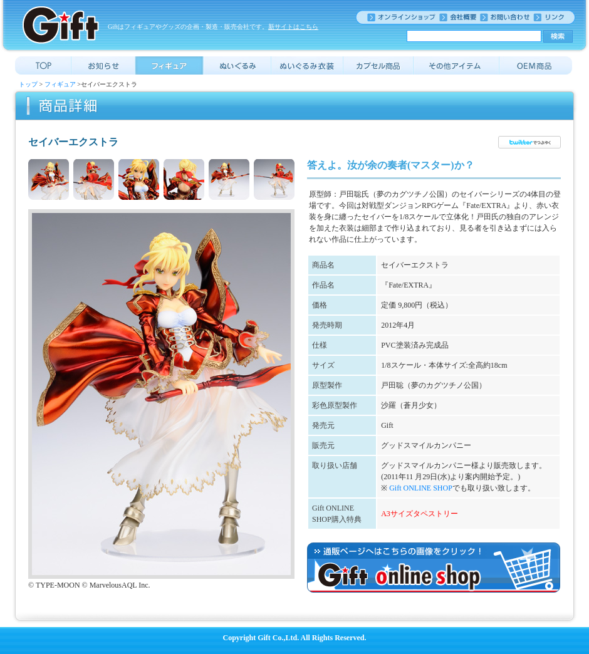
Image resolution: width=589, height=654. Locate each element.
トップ (28, 84)
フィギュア (60, 84)
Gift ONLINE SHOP (420, 488)
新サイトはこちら (293, 26)
